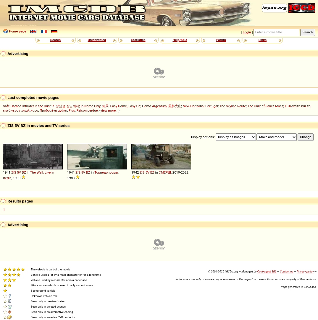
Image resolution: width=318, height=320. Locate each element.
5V (19, 172)
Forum (221, 40)
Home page (17, 31)
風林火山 (174, 106)
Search (55, 40)
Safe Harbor (12, 106)
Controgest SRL (266, 271)
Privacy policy (305, 271)
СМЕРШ (165, 172)
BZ (24, 172)
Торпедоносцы (106, 172)
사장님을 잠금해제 (65, 106)
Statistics (138, 40)
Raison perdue (87, 110)
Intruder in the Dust (36, 106)
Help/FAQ (179, 40)
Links (263, 40)
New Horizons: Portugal (200, 106)
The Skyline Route (232, 106)
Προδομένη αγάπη (53, 110)
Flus (72, 110)
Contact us (286, 271)
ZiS (13, 172)
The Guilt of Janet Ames (265, 106)
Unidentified (97, 40)
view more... (110, 110)
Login (247, 32)
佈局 (105, 106)
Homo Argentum (154, 106)
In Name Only (91, 106)
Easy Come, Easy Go (125, 106)
